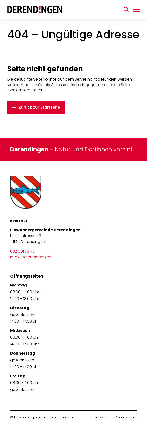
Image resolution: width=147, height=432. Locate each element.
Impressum (99, 417)
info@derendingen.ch (30, 257)
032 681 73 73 (22, 251)
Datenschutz (126, 417)
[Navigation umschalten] (136, 9)
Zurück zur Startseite (39, 107)
